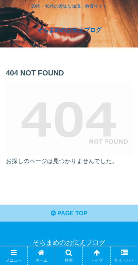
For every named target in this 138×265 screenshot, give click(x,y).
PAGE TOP (69, 213)
